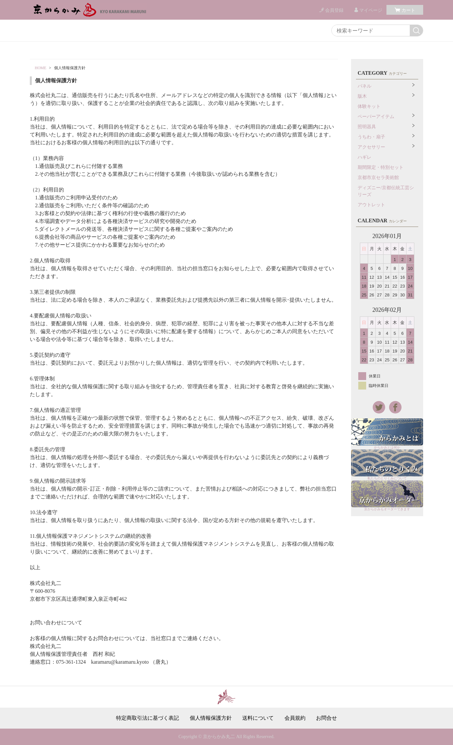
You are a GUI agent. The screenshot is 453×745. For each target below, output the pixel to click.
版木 (362, 96)
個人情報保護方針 (211, 718)
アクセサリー (371, 147)
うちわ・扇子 (371, 136)
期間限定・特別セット (381, 167)
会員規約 (295, 718)
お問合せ (326, 718)
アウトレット (371, 204)
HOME (40, 68)
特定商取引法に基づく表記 (147, 718)
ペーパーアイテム (376, 116)
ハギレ (364, 157)
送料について (258, 718)
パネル (364, 86)
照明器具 (367, 126)
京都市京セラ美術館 (378, 177)
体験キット (369, 106)
